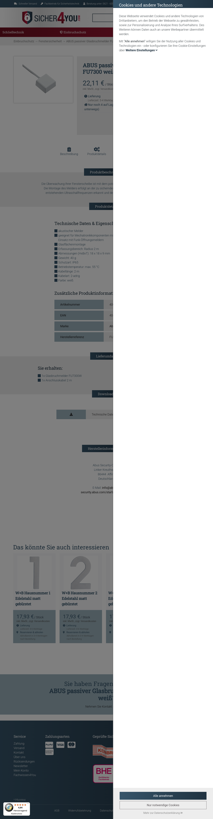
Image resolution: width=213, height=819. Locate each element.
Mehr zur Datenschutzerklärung (163, 813)
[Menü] (28, 804)
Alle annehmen (163, 796)
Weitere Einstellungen (142, 50)
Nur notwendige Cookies (163, 805)
